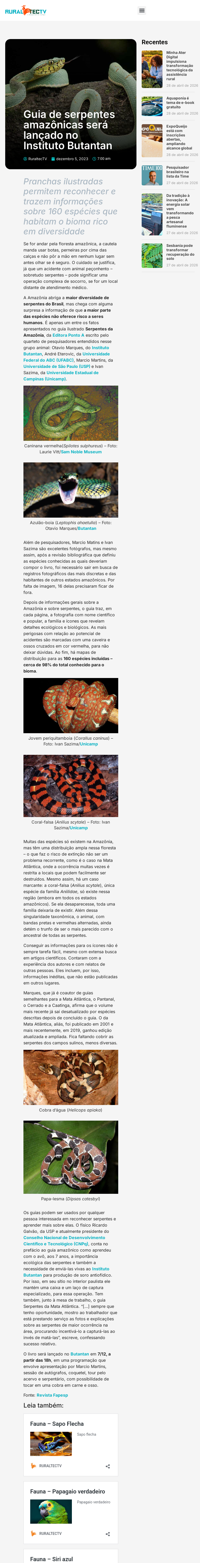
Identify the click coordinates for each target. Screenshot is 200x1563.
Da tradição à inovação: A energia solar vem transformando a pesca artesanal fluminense (180, 210)
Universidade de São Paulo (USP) (57, 366)
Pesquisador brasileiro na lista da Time (177, 171)
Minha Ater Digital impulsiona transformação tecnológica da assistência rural (179, 65)
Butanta (86, 528)
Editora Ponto (67, 335)
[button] (142, 10)
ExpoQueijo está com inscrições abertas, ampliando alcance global (179, 137)
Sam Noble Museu (79, 451)
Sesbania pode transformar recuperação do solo (180, 252)
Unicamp (89, 743)
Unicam (77, 827)
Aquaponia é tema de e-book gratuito (180, 102)
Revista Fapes (51, 1395)
